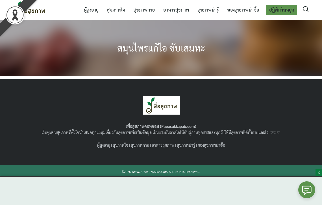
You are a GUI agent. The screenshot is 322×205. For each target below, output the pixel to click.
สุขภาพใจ (116, 10)
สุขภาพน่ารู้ (208, 10)
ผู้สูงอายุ (91, 10)
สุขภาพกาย (144, 10)
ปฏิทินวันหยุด (281, 10)
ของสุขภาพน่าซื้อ (243, 10)
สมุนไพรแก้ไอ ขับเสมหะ (161, 48)
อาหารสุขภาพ (176, 10)
